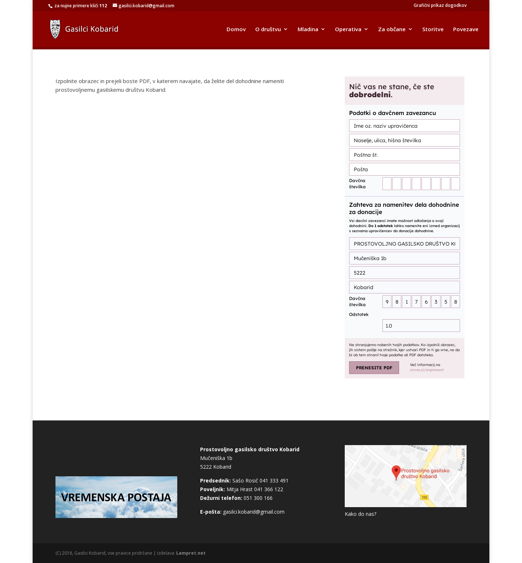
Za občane (392, 29)
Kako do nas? (360, 513)
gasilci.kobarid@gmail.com (254, 511)
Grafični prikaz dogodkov (440, 5)
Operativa (348, 29)
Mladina (308, 29)
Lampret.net (191, 553)
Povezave (465, 29)
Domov (236, 29)
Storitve (433, 29)
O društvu (268, 29)
